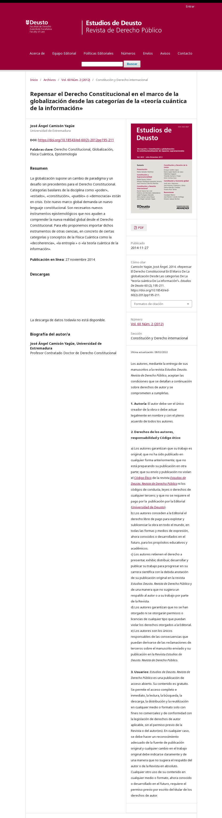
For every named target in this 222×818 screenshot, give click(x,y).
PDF (140, 227)
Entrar (190, 6)
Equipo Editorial (64, 53)
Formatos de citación (148, 304)
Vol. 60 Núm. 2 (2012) (75, 80)
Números (128, 53)
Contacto (185, 53)
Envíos (148, 53)
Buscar (132, 64)
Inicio (34, 80)
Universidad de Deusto (148, 507)
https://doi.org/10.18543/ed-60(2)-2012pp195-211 (76, 140)
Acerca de (37, 53)
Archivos (50, 80)
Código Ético (143, 478)
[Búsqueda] (102, 64)
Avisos (165, 53)
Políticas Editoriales (98, 53)
